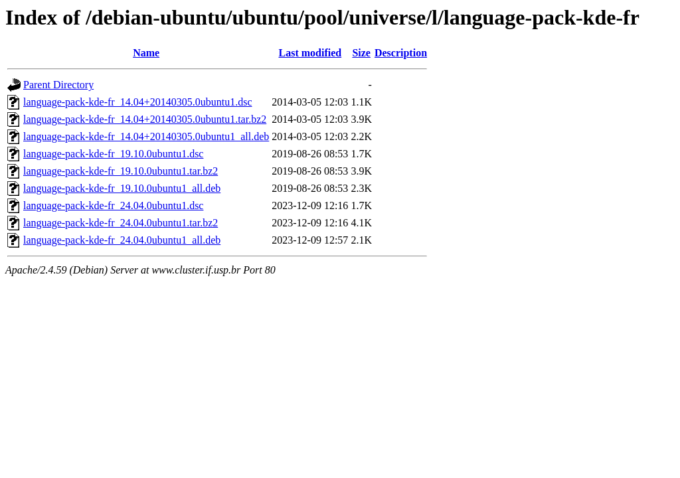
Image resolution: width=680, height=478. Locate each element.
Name (146, 52)
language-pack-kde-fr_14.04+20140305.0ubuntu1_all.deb (146, 136)
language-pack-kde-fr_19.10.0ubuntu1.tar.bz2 (120, 171)
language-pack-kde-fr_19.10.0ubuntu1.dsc (113, 153)
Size (361, 52)
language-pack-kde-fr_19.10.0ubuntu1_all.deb (121, 188)
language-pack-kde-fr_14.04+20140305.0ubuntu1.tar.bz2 (144, 119)
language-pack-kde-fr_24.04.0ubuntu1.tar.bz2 (120, 222)
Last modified (309, 52)
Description (401, 52)
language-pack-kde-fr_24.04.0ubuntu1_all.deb (121, 240)
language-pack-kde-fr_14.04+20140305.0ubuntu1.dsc (137, 102)
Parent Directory (58, 84)
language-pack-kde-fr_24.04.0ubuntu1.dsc (113, 205)
